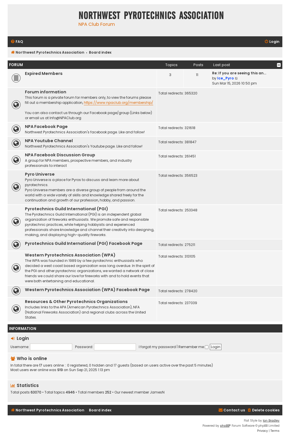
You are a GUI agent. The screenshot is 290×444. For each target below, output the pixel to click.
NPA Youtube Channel (49, 141)
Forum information (45, 92)
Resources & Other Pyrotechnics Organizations (76, 301)
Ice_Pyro (225, 78)
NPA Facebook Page (46, 126)
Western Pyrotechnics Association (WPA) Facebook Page (87, 290)
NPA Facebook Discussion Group (60, 155)
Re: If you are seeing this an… (239, 73)
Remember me (193, 346)
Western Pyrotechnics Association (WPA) (70, 255)
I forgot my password (157, 346)
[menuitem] (16, 42)
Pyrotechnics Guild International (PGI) (66, 209)
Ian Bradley (271, 420)
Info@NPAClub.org (65, 117)
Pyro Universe (40, 174)
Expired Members (44, 73)
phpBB (224, 426)
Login (23, 338)
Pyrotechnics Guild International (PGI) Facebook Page (83, 243)
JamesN (157, 392)
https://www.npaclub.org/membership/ (118, 102)
